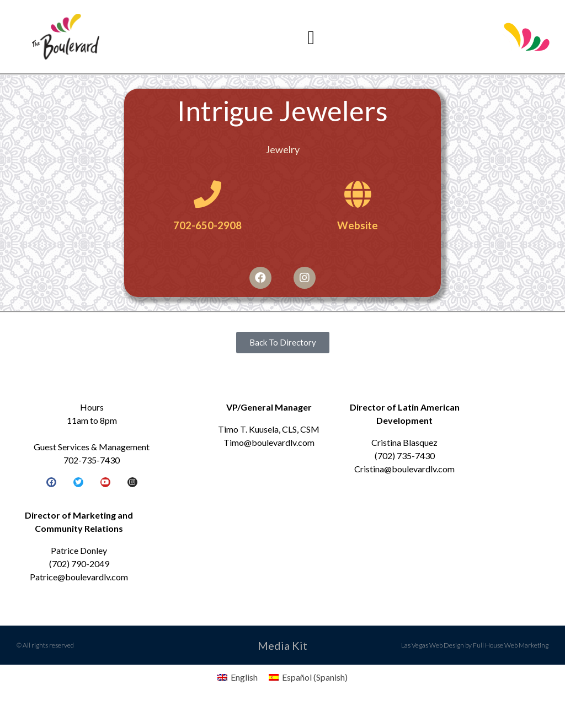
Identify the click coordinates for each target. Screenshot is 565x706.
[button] (311, 37)
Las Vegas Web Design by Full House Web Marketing (474, 645)
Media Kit (282, 645)
